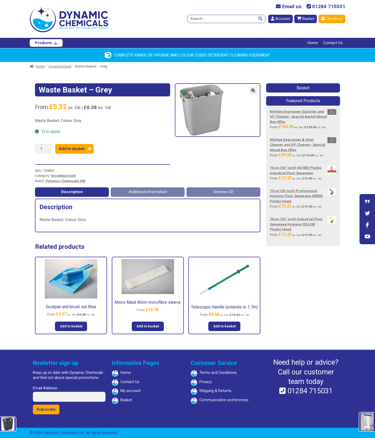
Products (43, 42)
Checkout (332, 18)
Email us (288, 6)
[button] (253, 91)
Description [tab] (72, 191)
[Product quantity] (43, 149)
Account (280, 18)
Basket (305, 18)
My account (130, 391)
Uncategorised (59, 66)
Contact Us (333, 42)
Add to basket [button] (71, 326)
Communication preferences (224, 400)
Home (312, 42)
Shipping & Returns (215, 391)
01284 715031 (326, 6)
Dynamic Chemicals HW (65, 181)
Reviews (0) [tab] (224, 191)
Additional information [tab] (148, 191)
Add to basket (72, 148)
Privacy (205, 382)
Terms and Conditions (218, 372)
